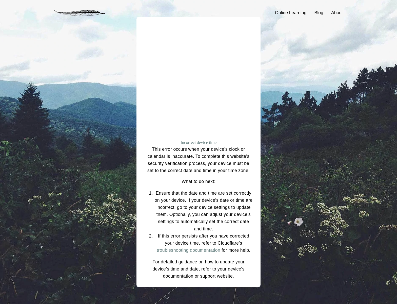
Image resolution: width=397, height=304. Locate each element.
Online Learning (290, 12)
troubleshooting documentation (188, 250)
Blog (318, 12)
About (337, 12)
